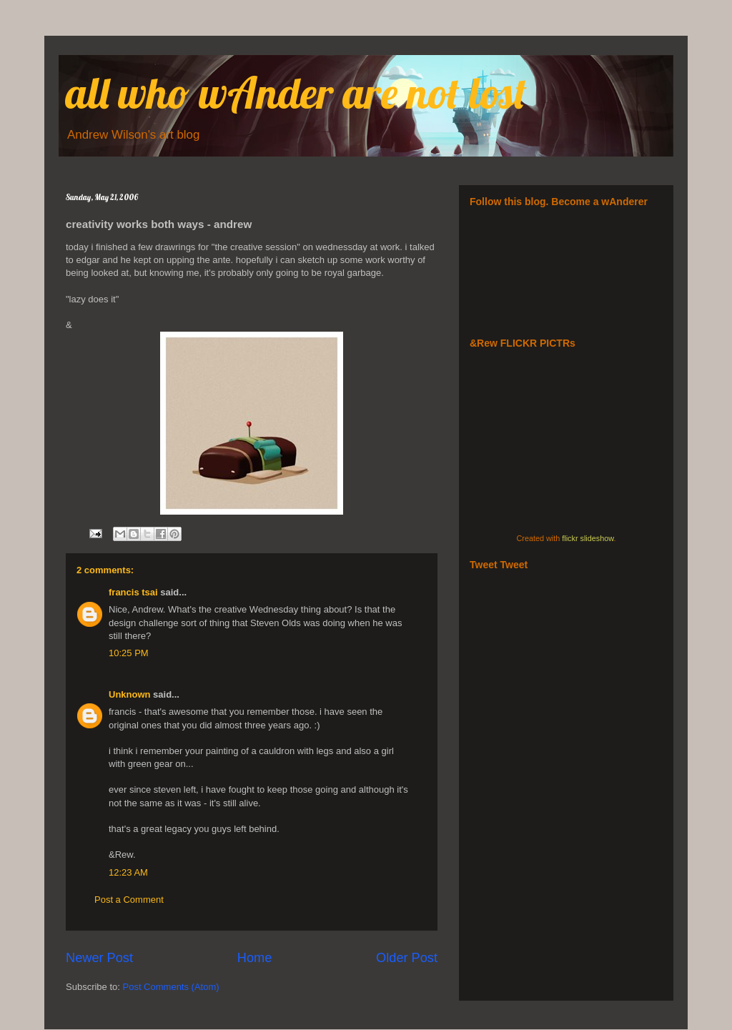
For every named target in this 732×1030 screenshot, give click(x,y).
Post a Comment (129, 899)
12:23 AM (128, 872)
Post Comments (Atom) (171, 986)
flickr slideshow (587, 538)
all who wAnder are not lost (296, 92)
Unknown (130, 694)
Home (254, 958)
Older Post (406, 958)
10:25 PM (129, 653)
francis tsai (133, 592)
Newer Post (99, 958)
